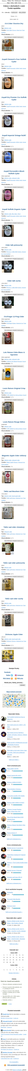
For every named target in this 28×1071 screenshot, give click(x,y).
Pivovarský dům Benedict (13, 899)
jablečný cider (7, 28)
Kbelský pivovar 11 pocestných (15, 848)
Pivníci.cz (4, 1)
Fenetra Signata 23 (12, 833)
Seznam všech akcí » (14, 973)
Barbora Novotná (7, 1052)
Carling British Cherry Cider (6, 1058)
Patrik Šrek (6, 1014)
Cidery (12, 2)
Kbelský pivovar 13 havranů (14, 870)
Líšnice (13, 498)
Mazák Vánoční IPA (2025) (14, 775)
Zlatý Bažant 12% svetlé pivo (7, 1049)
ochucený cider (16, 178)
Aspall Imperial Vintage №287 (14, 135)
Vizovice (14, 30)
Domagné (20, 361)
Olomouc (16, 462)
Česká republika (6, 254)
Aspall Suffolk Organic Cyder (14, 209)
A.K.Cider (9, 30)
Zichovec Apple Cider (14, 634)
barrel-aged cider (16, 496)
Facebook (7, 672)
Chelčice (20, 251)
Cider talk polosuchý (14, 245)
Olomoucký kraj (21, 462)
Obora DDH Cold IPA (12, 768)
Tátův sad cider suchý (14, 599)
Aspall (8, 68)
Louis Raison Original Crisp (14, 388)
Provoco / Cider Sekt (12, 251)
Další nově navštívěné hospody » (14, 912)
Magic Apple (10, 462)
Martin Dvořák (7, 1030)
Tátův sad (9, 498)
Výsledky (10, 1003)
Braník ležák (3, 1027)
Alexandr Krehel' (7, 1021)
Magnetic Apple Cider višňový (14, 456)
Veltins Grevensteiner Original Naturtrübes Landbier (11, 1034)
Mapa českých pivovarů (13, 692)
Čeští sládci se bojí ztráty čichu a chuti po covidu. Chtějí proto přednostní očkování (17, 752)
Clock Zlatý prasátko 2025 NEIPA (16, 796)
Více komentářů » (14, 1062)
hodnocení (14, 12)
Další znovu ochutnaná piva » (14, 883)
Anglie (20, 68)
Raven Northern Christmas (14, 789)
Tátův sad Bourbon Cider (14, 491)
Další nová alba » (14, 944)
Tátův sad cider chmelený (14, 527)
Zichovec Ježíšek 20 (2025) (14, 782)
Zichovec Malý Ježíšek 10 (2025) (15, 802)
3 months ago (16, 1049)
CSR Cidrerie (10, 395)
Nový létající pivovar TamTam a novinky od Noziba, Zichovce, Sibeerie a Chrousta (17, 735)
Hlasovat (4, 1003)
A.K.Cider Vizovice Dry (14, 23)
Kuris (4, 1039)
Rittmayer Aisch (11, 906)
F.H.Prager (9, 323)
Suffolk (17, 68)
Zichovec (9, 641)
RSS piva (20, 678)
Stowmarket (13, 68)
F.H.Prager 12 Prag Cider (14, 317)
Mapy (8, 2)
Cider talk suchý (14, 281)
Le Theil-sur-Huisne (18, 395)
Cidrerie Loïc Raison (12, 361)
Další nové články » (14, 759)
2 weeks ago (15, 1018)
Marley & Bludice (17, 1070)
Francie (23, 361)
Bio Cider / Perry (16, 214)
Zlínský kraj (19, 30)
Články (9, 0)
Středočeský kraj (19, 323)
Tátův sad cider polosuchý (14, 563)
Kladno (14, 323)
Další (16, 2)
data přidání (22, 12)
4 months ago (16, 1058)
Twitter (8, 675)
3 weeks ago (9, 1027)
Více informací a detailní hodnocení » (13, 37)
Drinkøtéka (10, 892)
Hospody (24, 0)
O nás (19, 2)
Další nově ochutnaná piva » (14, 839)
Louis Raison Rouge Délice (14, 422)
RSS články (6, 678)
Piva (13, 0)
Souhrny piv (18, 0)
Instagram (20, 675)
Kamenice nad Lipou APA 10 (14, 877)
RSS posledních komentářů (16, 1065)
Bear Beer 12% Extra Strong (6, 1018)
